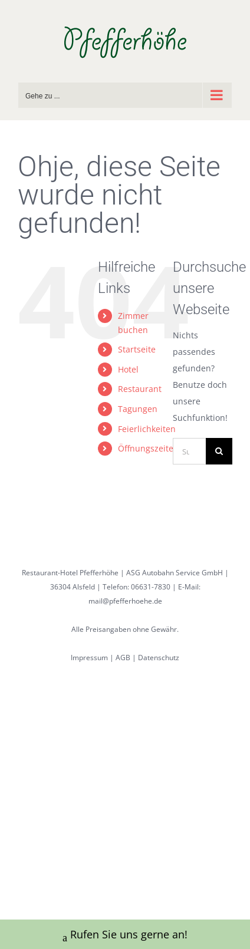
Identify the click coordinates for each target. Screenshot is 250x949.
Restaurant (140, 388)
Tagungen (137, 408)
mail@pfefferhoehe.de (125, 601)
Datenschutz (158, 658)
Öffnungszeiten (148, 448)
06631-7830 (150, 587)
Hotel (128, 369)
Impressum (89, 658)
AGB (123, 658)
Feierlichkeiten (147, 428)
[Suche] (219, 451)
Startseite (137, 349)
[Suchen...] (189, 451)
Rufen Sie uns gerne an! (125, 935)
